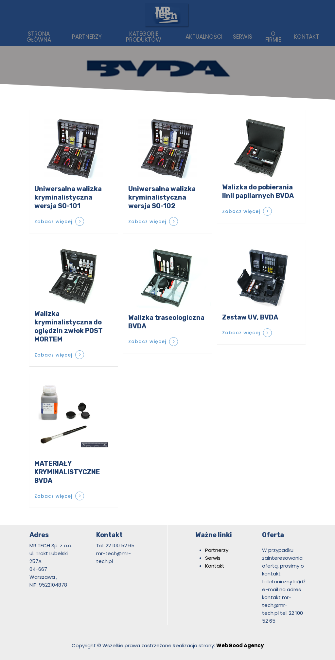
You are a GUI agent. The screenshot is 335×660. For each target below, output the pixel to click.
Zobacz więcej (53, 221)
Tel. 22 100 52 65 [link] (115, 545)
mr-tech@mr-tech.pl (276, 605)
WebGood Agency (240, 645)
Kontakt (214, 565)
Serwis (212, 557)
